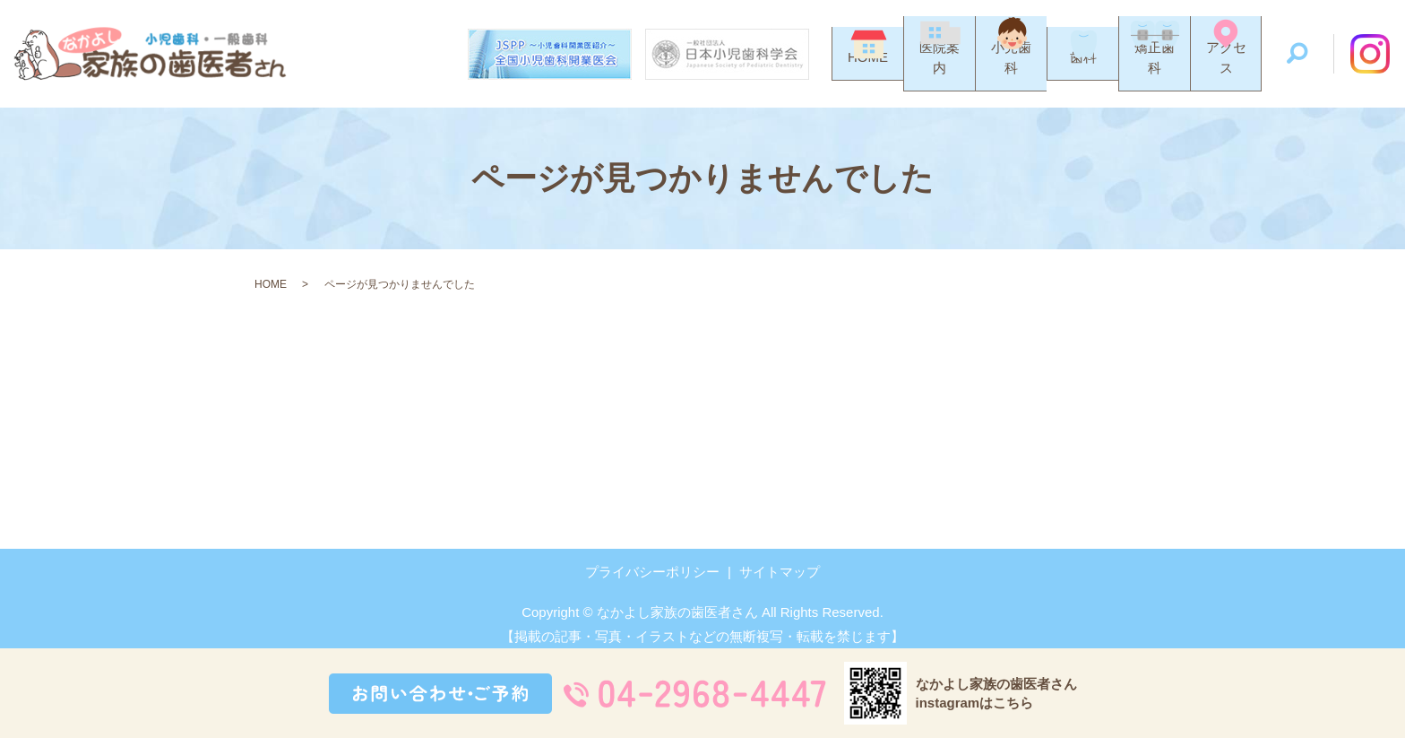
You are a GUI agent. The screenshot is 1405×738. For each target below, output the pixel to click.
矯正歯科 (1155, 71)
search (1297, 54)
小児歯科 (1012, 71)
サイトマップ (779, 571)
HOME (868, 71)
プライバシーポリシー (652, 571)
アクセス (1226, 71)
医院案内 (940, 71)
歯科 (1083, 71)
